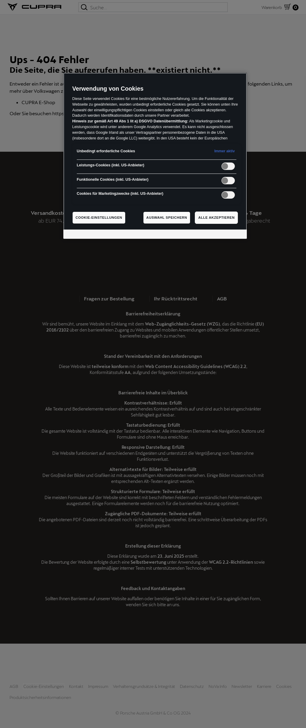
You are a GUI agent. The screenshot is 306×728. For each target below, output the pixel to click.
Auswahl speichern (166, 217)
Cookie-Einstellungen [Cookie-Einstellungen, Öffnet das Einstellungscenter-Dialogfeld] (99, 217)
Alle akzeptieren (216, 217)
